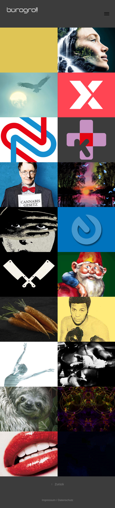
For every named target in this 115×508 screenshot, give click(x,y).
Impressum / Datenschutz (57, 500)
